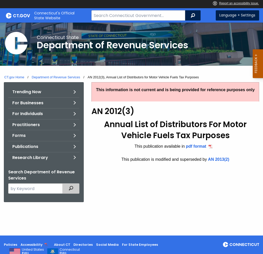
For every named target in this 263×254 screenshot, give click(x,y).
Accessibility (32, 244)
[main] (131, 129)
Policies (10, 244)
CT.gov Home (14, 77)
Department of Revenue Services (56, 77)
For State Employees (140, 244)
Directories (83, 244)
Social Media (107, 244)
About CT (62, 244)
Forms (19, 135)
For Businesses (27, 103)
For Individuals (27, 114)
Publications (25, 146)
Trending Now (26, 92)
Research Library (30, 158)
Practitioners (26, 125)
